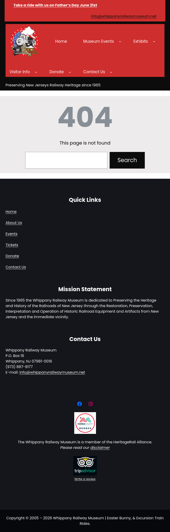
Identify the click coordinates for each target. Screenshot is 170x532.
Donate (12, 256)
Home (11, 211)
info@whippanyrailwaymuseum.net (124, 16)
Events (12, 233)
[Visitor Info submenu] (36, 72)
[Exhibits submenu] (154, 41)
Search (127, 160)
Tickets (12, 245)
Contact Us (16, 267)
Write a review (85, 479)
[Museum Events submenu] (120, 41)
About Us (14, 222)
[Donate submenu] (70, 72)
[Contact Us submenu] (111, 72)
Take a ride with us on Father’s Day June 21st (55, 5)
